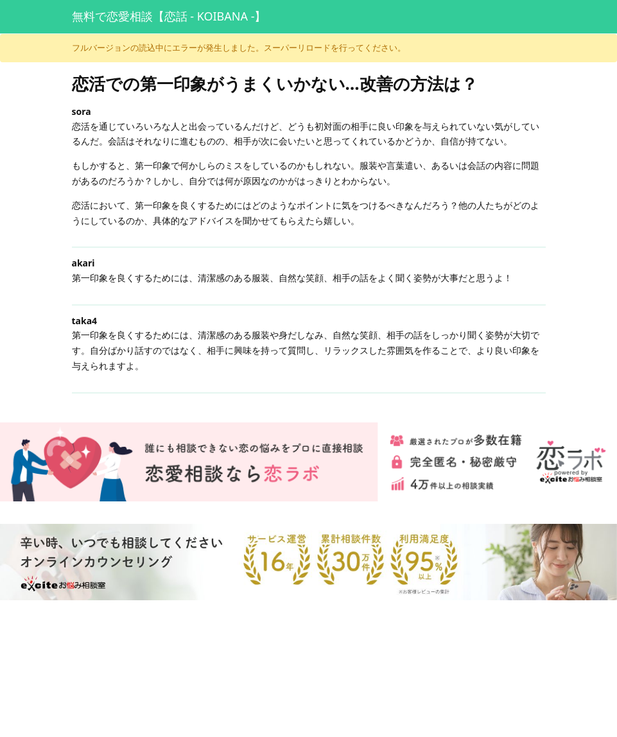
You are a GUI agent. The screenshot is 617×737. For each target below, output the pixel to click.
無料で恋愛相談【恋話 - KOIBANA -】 (169, 16)
